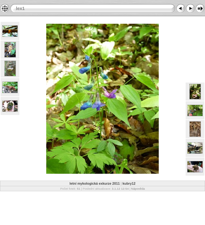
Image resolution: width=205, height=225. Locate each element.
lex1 (20, 8)
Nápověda (138, 188)
